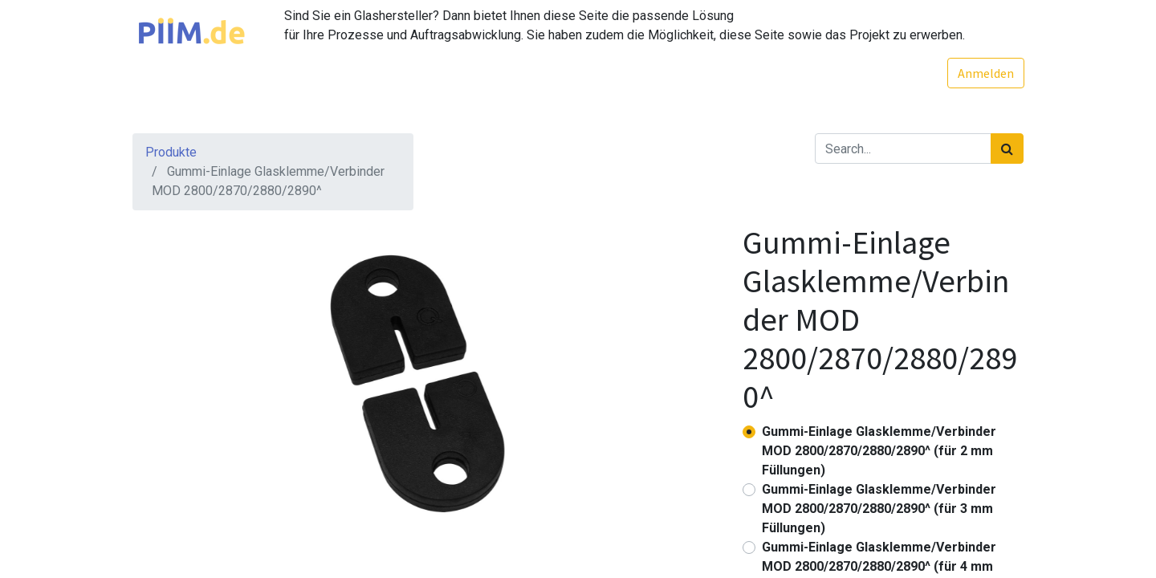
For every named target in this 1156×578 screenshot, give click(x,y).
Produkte (171, 152)
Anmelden (985, 73)
